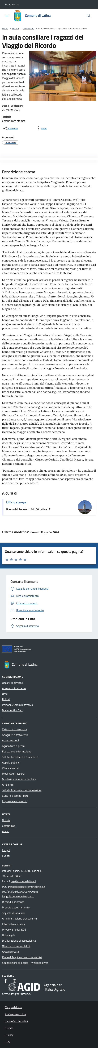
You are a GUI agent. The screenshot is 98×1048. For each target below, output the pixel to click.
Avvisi (5, 831)
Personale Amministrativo (17, 705)
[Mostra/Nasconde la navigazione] (7, 15)
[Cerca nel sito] (88, 15)
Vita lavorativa (10, 768)
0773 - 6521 (14, 876)
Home (5, 28)
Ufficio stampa (16, 502)
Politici (6, 699)
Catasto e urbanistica (14, 729)
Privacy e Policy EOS (14, 929)
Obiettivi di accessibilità (16, 946)
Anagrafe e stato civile (15, 735)
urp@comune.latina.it (23, 881)
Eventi (6, 856)
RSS (7, 1042)
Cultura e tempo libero (15, 796)
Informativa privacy (13, 924)
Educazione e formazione (16, 751)
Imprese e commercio (14, 801)
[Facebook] (5, 981)
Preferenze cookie (15, 1014)
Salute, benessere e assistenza (20, 757)
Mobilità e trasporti (13, 773)
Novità (15, 28)
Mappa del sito (13, 1007)
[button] (12, 4)
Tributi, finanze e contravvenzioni (21, 790)
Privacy (9, 1035)
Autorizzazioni (10, 740)
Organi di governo (12, 683)
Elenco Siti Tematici (16, 1021)
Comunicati (28, 28)
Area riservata (10, 952)
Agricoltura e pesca (13, 746)
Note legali (8, 935)
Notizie (6, 820)
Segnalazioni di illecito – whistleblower (25, 963)
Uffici (5, 694)
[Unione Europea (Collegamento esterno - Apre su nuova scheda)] (49, 650)
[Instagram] (14, 981)
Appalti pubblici (11, 762)
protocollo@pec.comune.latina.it (26, 887)
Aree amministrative (14, 688)
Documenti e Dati (12, 710)
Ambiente (8, 785)
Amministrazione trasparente (19, 918)
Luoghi (6, 850)
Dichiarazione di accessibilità (19, 940)
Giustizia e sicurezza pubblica (19, 779)
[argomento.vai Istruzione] (11, 142)
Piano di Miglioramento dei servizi (22, 957)
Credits (9, 1028)
